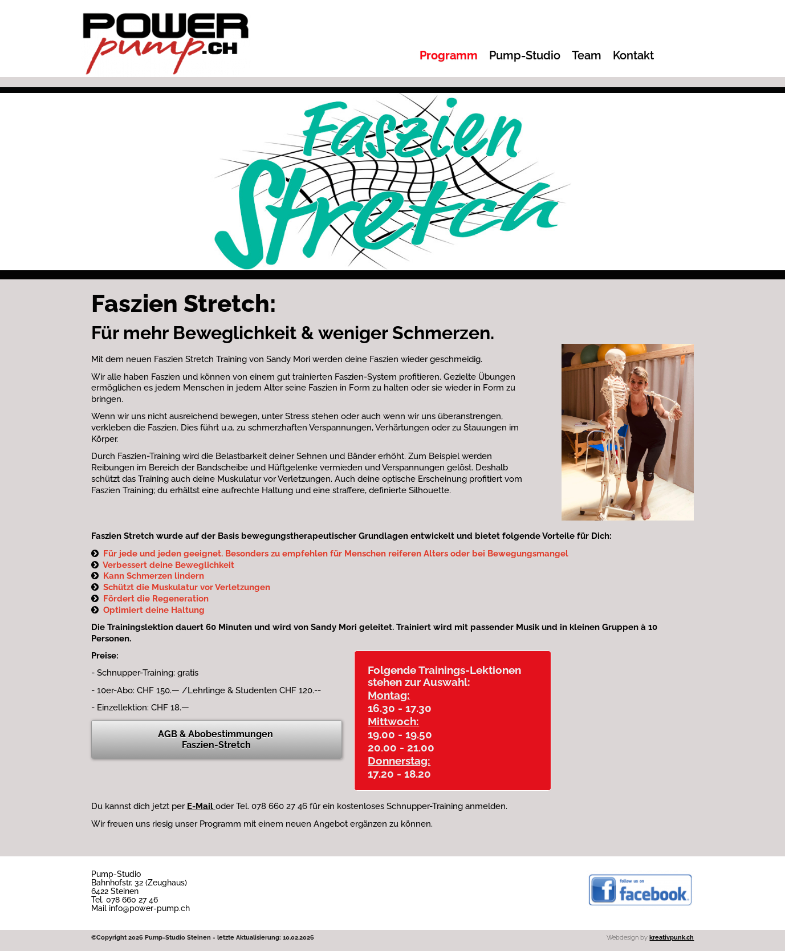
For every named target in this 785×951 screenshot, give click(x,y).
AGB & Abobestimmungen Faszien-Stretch (216, 739)
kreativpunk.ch (671, 937)
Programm (449, 55)
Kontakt (633, 55)
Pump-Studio (524, 55)
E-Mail (201, 806)
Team (586, 55)
